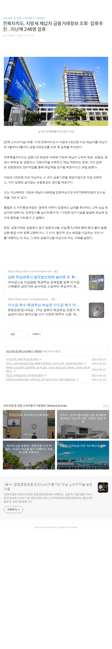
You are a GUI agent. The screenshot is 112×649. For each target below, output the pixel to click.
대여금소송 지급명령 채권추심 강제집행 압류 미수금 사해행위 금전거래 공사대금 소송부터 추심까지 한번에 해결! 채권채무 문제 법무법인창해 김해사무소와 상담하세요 (44, 338)
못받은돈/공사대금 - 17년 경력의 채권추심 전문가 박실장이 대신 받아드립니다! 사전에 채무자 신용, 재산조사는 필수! (44, 366)
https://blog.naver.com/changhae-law (30, 325)
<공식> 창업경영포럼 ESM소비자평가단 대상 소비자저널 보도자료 (48, 540)
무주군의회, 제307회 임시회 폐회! (22, 412)
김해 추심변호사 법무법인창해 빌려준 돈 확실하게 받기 (43, 331)
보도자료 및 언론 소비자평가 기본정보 (24, 18)
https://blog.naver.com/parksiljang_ (28, 352)
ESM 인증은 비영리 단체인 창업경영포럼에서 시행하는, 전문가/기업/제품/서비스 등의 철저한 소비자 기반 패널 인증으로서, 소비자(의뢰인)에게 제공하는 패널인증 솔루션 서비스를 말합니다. (48, 551)
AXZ (55, 581)
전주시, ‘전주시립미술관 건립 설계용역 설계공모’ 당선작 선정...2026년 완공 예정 (44, 417)
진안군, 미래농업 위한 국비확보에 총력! (24, 429)
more (106, 459)
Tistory (74, 581)
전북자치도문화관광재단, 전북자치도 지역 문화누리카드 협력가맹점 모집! (40, 433)
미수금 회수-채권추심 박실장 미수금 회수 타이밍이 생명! (43, 359)
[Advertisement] (56, 289)
